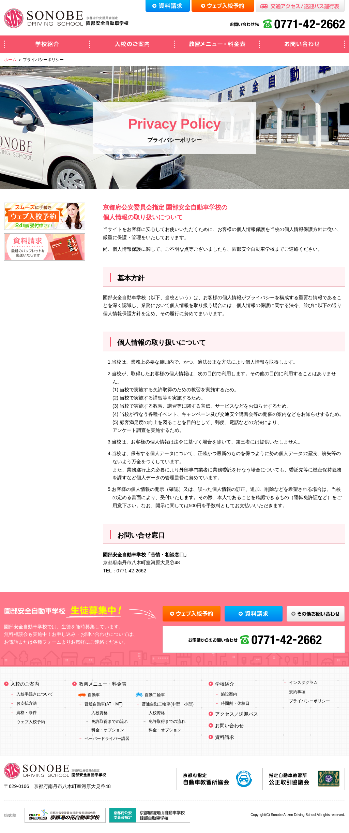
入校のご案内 (131, 44)
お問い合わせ (302, 44)
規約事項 (297, 691)
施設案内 (229, 694)
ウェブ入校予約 (30, 721)
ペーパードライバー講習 (107, 738)
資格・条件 (26, 712)
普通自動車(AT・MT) (104, 704)
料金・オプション (107, 730)
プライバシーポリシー (309, 701)
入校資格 (99, 713)
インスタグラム (303, 682)
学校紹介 (46, 44)
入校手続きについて (34, 694)
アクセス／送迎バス (236, 714)
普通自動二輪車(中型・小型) (168, 704)
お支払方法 (26, 703)
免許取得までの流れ (109, 721)
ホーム (10, 59)
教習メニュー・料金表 (217, 44)
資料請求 (224, 737)
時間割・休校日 (235, 703)
